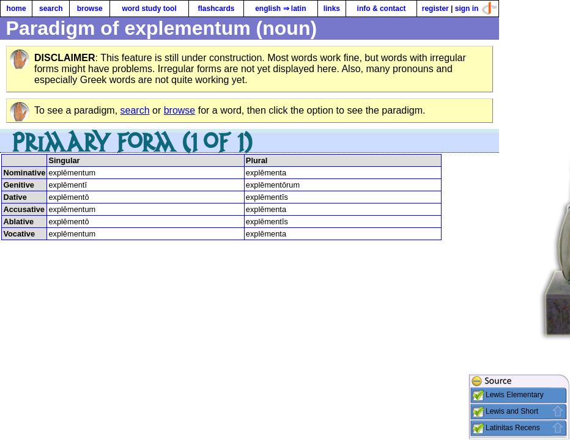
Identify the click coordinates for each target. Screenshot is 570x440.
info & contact (381, 8)
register (435, 8)
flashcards (216, 8)
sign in (467, 8)
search (51, 8)
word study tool (149, 8)
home (16, 8)
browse (90, 8)
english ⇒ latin (280, 8)
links (332, 8)
